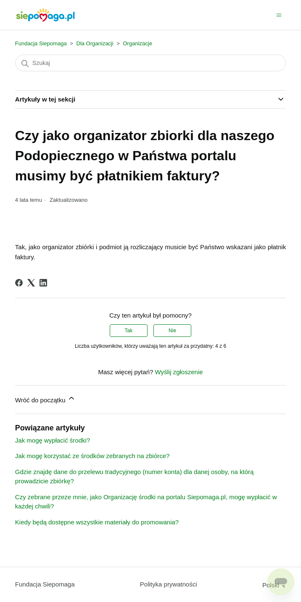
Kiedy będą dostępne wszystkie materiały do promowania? (97, 522)
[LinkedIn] (43, 283)
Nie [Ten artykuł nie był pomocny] (172, 331)
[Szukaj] (150, 63)
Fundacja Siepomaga (41, 43)
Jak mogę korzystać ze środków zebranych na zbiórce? (92, 455)
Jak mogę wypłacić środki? (52, 440)
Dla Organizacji (95, 43)
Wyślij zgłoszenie (179, 371)
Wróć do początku (45, 399)
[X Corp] (31, 283)
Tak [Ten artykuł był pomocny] (129, 331)
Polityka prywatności (168, 584)
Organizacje (137, 43)
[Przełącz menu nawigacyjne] (279, 14)
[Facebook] (19, 283)
